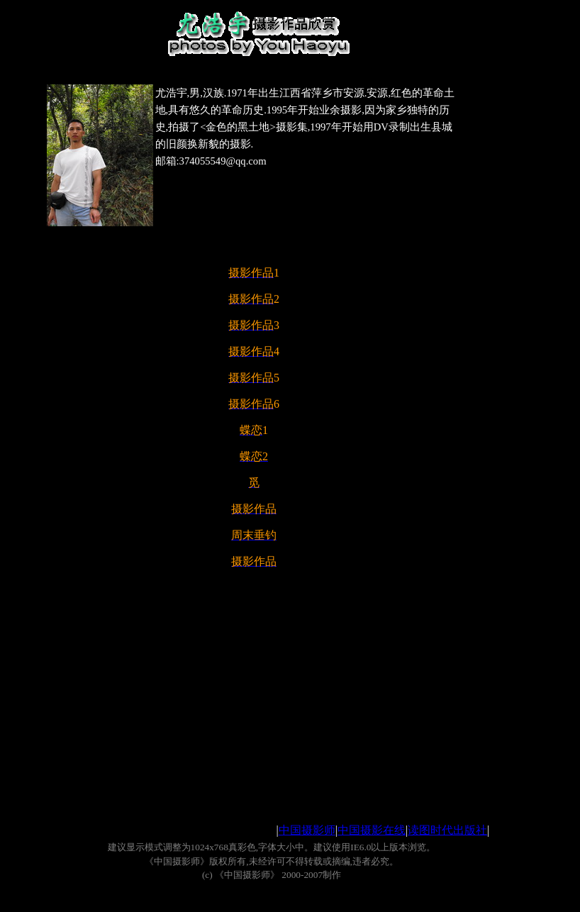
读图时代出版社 (447, 830)
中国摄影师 (307, 830)
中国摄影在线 (372, 830)
